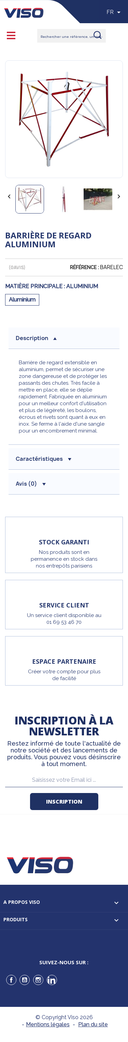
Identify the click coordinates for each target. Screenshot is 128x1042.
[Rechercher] (71, 36)
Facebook (11, 980)
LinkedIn (52, 980)
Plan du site (93, 1024)
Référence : (84, 267)
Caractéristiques (43, 459)
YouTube (24, 980)
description (36, 338)
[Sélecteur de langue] (114, 12)
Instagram (38, 980)
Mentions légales (48, 1024)
